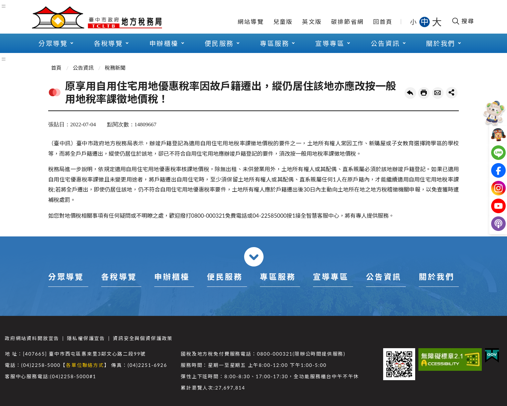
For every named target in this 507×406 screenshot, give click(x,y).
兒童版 (283, 21)
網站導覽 (251, 21)
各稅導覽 (108, 43)
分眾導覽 (53, 43)
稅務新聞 (115, 68)
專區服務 (274, 43)
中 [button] (425, 21)
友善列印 (424, 93)
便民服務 (219, 43)
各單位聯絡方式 (85, 365)
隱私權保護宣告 (86, 338)
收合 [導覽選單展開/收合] (254, 256)
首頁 (56, 68)
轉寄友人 (438, 93)
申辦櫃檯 (163, 43)
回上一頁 (410, 93)
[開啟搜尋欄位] (463, 21)
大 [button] (437, 21)
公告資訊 (385, 43)
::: (3, 5)
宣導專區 (329, 43)
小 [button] (413, 22)
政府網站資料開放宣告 (32, 338)
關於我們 (440, 43)
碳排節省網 (347, 21)
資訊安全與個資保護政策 (143, 338)
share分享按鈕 (452, 93)
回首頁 (383, 21)
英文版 (312, 21)
